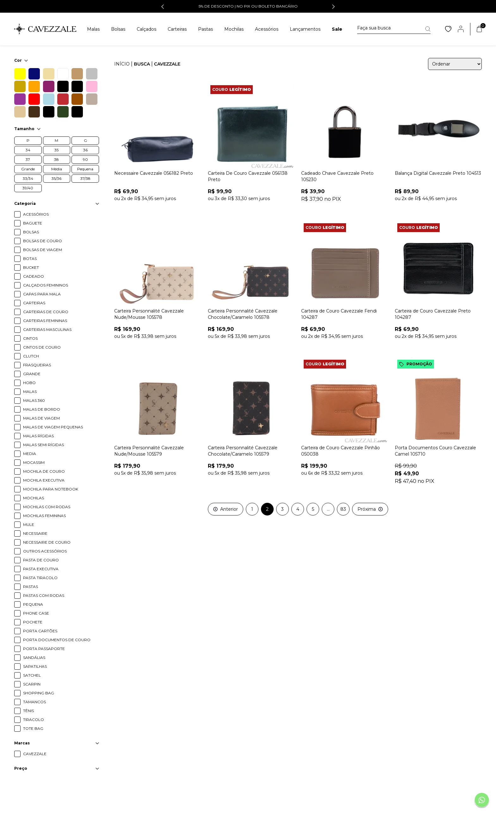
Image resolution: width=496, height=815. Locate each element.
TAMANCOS (34, 701)
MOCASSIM (34, 462)
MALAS (30, 391)
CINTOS (30, 338)
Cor (21, 60)
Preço (56, 768)
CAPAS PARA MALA (42, 294)
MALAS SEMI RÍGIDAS (43, 444)
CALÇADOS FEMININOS (45, 285)
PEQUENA (33, 604)
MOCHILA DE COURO (44, 471)
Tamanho (27, 128)
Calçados (146, 29)
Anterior (225, 509)
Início (122, 64)
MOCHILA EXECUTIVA (44, 480)
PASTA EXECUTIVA (41, 568)
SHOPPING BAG (38, 693)
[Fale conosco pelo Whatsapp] (482, 801)
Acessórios (266, 29)
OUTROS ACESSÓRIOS (45, 551)
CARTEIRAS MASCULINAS (47, 329)
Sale (337, 29)
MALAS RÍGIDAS (38, 435)
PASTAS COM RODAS (43, 595)
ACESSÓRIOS (36, 214)
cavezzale (167, 64)
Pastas (205, 29)
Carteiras (177, 29)
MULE (28, 524)
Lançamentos (305, 29)
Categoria (56, 203)
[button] (162, 6)
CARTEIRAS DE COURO (45, 311)
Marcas (56, 743)
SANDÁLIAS (34, 657)
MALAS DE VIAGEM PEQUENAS (53, 427)
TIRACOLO (33, 719)
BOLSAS (31, 232)
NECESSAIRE (35, 533)
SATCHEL (32, 675)
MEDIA (29, 453)
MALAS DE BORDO (41, 409)
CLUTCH (31, 356)
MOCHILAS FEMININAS (44, 515)
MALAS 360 (34, 400)
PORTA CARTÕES (40, 631)
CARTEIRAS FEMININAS (45, 320)
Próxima (370, 509)
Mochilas (234, 29)
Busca (142, 64)
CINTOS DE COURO (42, 347)
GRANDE (31, 373)
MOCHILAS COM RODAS (46, 506)
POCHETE (32, 622)
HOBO (29, 382)
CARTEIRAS (34, 302)
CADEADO (33, 276)
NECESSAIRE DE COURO (47, 542)
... (328, 509)
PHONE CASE (36, 613)
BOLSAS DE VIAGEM (42, 249)
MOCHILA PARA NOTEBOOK (50, 489)
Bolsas (118, 29)
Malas (93, 29)
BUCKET (31, 267)
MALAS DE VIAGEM (41, 418)
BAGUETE (32, 223)
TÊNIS (28, 710)
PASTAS (30, 586)
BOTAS (30, 258)
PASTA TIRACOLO (40, 577)
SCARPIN (31, 684)
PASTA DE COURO (41, 560)
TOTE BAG (33, 728)
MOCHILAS (33, 498)
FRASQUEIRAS (37, 365)
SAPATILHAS (35, 666)
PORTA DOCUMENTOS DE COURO (56, 639)
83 (343, 509)
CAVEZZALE (34, 753)
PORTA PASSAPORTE (44, 648)
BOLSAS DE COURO (42, 240)
